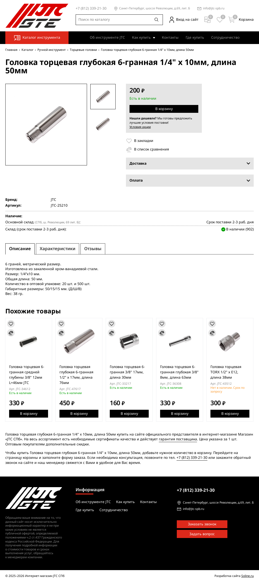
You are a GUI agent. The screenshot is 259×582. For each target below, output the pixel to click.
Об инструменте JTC (107, 37)
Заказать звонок (202, 524)
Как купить (141, 37)
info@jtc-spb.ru (213, 8)
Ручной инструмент (51, 50)
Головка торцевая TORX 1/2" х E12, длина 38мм (227, 372)
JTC (53, 199)
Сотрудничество (225, 37)
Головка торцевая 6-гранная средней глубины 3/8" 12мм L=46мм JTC (27, 374)
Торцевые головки (83, 50)
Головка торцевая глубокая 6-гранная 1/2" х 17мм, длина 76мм (77, 374)
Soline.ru (247, 576)
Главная (11, 50)
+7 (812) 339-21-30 (192, 457)
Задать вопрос (202, 534)
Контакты (170, 37)
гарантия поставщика (178, 439)
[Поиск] (156, 19)
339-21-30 (196, 490)
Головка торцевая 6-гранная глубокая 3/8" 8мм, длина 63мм (180, 372)
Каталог (27, 50)
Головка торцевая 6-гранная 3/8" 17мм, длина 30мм (128, 372)
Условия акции (140, 127)
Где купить (195, 37)
